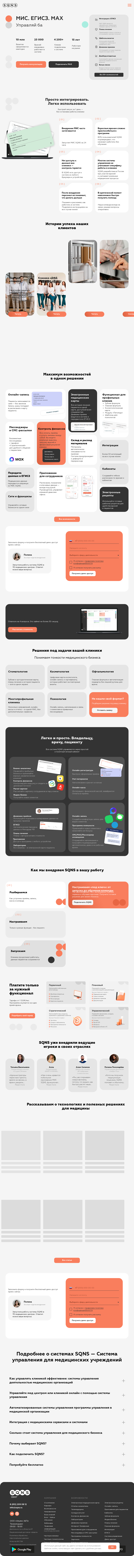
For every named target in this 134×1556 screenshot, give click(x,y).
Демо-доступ (110, 1539)
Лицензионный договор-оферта (23, 1532)
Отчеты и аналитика (79, 1506)
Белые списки (104, 65)
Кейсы (52, 1517)
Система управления (113, 1536)
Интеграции (110, 1529)
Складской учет (78, 1513)
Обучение (48, 1520)
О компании (49, 1503)
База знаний (49, 1515)
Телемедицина (77, 1509)
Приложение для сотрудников (84, 1529)
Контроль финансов (80, 1516)
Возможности (50, 1509)
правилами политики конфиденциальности (88, 562)
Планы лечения (105, 29)
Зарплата (75, 1539)
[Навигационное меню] (129, 5)
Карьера (47, 1506)
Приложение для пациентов (116, 1509)
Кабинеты (109, 1513)
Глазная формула (112, 1526)
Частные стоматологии (54, 1539)
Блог (46, 1517)
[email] (94, 548)
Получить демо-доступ (82, 573)
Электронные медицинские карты (85, 1503)
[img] (12, 1514)
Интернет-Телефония (80, 1526)
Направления (50, 1512)
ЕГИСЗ (107, 1533)
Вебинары (48, 1523)
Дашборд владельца (107, 56)
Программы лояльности (81, 1536)
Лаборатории (77, 1519)
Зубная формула (112, 1516)
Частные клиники (51, 1536)
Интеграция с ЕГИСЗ (107, 19)
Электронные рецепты (114, 1503)
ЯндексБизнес (111, 1519)
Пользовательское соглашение (23, 1544)
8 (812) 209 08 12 (18, 1504)
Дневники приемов (107, 47)
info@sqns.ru (16, 1508)
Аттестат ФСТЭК (16, 1541)
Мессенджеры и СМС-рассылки (84, 1533)
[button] (31, 64)
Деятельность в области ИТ (21, 1529)
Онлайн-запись (111, 1506)
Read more (20, 1085)
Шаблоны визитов (106, 38)
